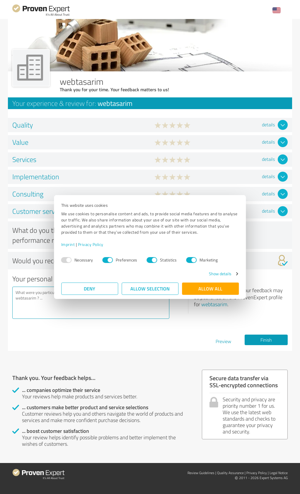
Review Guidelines (201, 472)
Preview (223, 341)
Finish (266, 340)
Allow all (210, 288)
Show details (220, 273)
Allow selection (150, 288)
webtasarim (214, 304)
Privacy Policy (90, 244)
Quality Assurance (230, 472)
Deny (90, 288)
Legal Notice (279, 472)
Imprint (68, 244)
